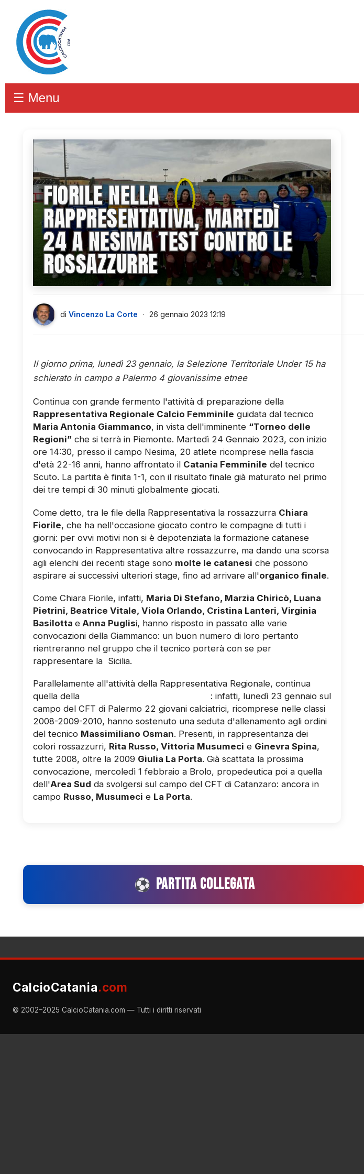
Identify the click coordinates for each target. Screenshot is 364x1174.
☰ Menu (36, 98)
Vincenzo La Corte (103, 314)
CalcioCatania (70, 987)
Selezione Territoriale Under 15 (146, 696)
